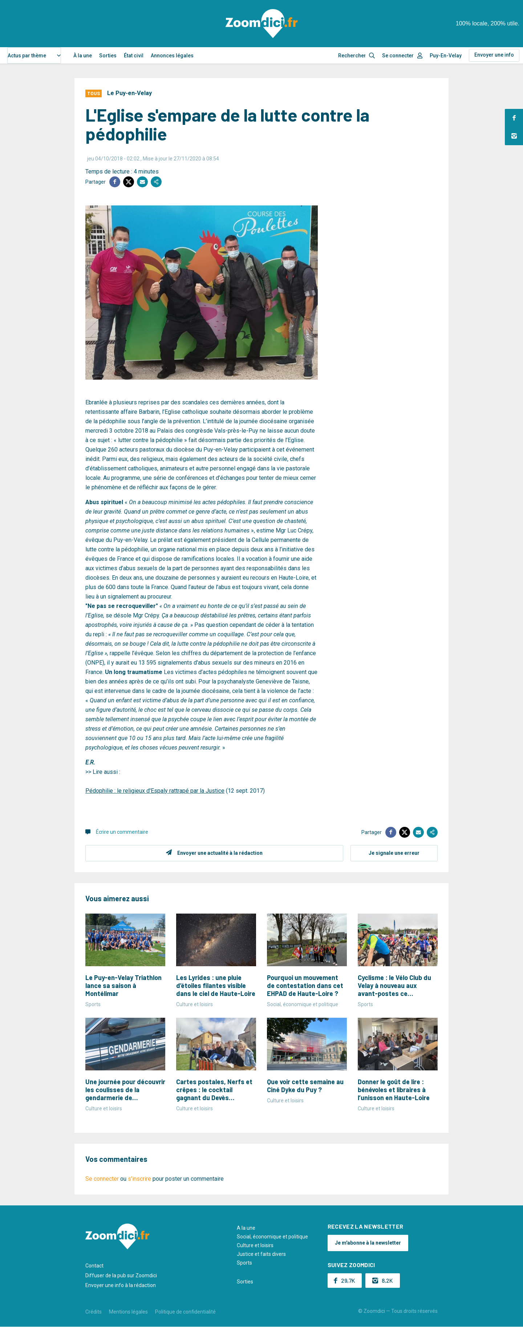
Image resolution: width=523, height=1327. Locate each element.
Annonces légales (172, 55)
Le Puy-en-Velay (129, 93)
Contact (94, 1266)
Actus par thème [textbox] (27, 55)
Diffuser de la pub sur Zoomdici (121, 1275)
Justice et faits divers (261, 1254)
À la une (82, 55)
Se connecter (398, 55)
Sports (244, 1263)
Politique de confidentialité (185, 1312)
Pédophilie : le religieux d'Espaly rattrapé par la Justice (154, 790)
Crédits (93, 1312)
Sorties (108, 55)
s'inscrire (139, 1178)
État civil (133, 55)
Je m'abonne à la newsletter (368, 1243)
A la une (246, 1228)
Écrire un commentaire (122, 832)
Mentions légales (128, 1312)
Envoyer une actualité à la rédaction (220, 853)
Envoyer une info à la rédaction (120, 1285)
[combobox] (34, 55)
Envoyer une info (494, 55)
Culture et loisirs (255, 1245)
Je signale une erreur (394, 853)
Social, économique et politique (272, 1237)
